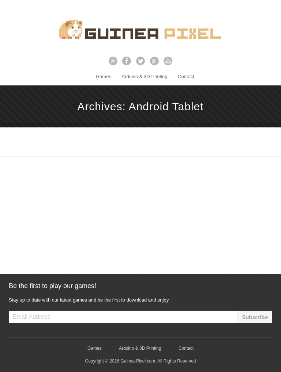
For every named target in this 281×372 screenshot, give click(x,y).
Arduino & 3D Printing (145, 76)
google (154, 61)
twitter (140, 61)
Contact (186, 76)
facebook (126, 61)
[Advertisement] (140, 215)
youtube (168, 61)
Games (103, 76)
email (113, 61)
